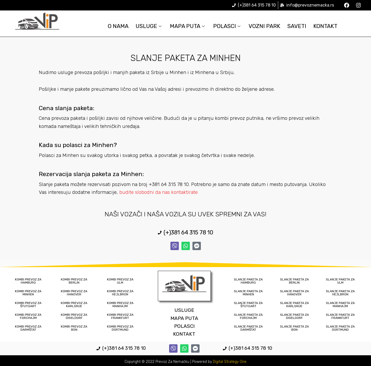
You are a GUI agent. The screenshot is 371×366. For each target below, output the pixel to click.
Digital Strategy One (229, 361)
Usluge (146, 26)
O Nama (113, 26)
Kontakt (330, 26)
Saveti (300, 26)
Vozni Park (267, 26)
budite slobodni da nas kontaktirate (158, 192)
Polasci (228, 26)
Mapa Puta (187, 26)
